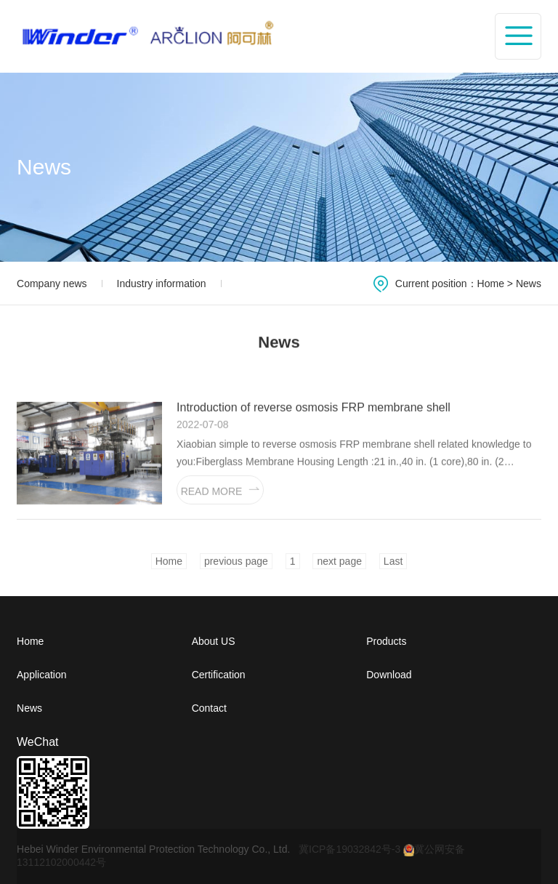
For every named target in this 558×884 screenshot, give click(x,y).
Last (393, 567)
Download (388, 674)
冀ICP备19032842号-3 (349, 849)
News (528, 283)
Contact (209, 708)
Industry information (161, 283)
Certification (219, 674)
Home (490, 283)
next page (339, 567)
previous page (236, 567)
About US (213, 641)
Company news (52, 283)
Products (386, 641)
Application (42, 674)
